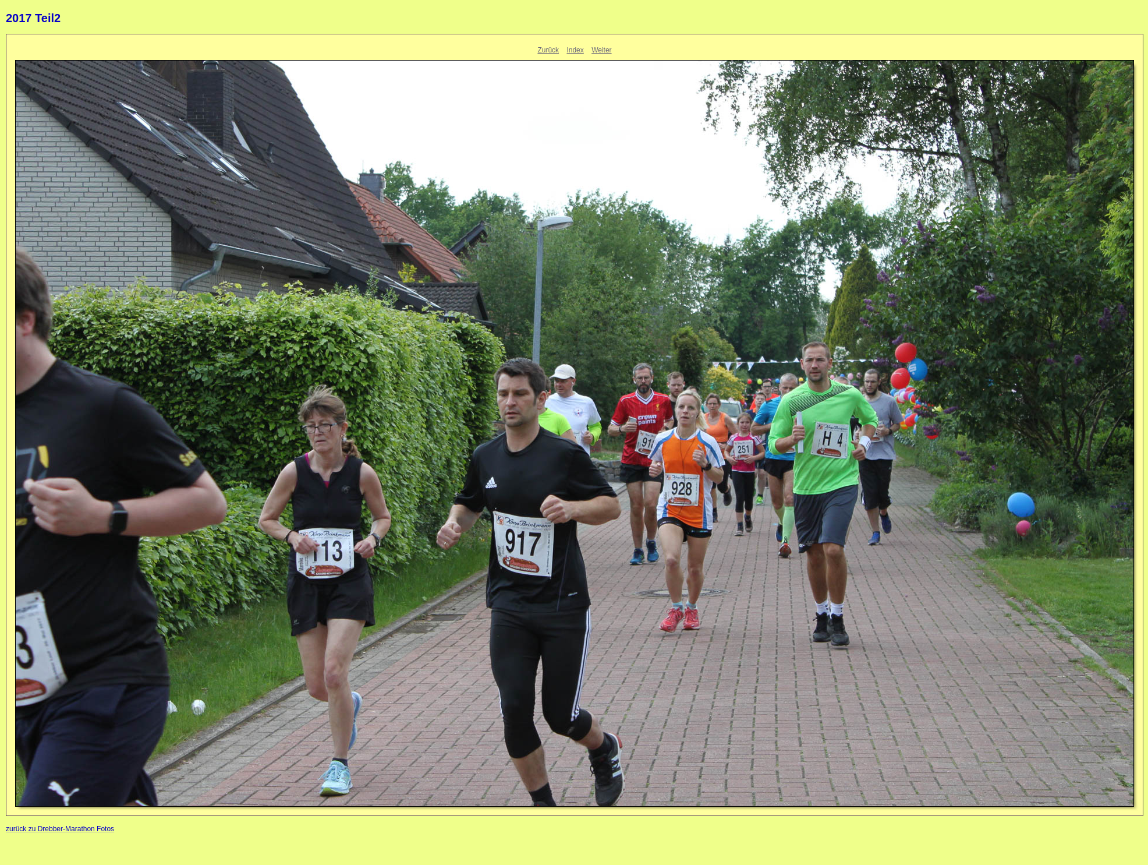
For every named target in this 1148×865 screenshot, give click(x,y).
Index (574, 50)
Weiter (601, 50)
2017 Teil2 (33, 18)
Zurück (548, 50)
